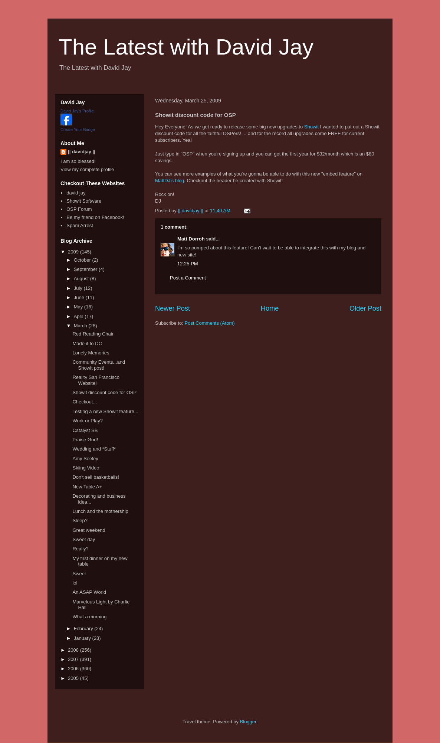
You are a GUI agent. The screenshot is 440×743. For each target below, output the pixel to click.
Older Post (365, 308)
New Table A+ (87, 487)
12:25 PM (187, 263)
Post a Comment (188, 278)
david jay (75, 193)
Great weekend (88, 530)
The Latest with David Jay (186, 47)
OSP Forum (79, 209)
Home (270, 308)
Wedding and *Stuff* (94, 449)
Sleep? (79, 520)
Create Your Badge (77, 129)
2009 (74, 252)
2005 (74, 678)
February (84, 628)
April (79, 316)
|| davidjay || (81, 151)
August (82, 278)
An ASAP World (89, 592)
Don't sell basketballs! (95, 477)
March (81, 325)
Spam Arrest (79, 225)
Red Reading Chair (93, 334)
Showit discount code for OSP (104, 392)
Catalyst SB (85, 430)
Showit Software (83, 201)
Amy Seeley (85, 458)
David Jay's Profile (77, 111)
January (83, 638)
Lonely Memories (90, 353)
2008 (74, 650)
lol (74, 583)
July (79, 288)
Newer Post (172, 308)
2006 (74, 668)
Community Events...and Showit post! (98, 365)
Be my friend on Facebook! (95, 217)
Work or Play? (87, 420)
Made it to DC (87, 343)
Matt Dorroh (191, 239)
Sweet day (83, 539)
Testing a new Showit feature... (105, 411)
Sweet (79, 573)
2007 (74, 659)
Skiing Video (85, 468)
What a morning (89, 616)
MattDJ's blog (169, 180)
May (79, 307)
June (80, 297)
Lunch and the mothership (100, 511)
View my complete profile (87, 169)
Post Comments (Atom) (210, 323)
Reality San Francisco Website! (95, 380)
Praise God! (85, 439)
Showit (311, 127)
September (86, 269)
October (83, 260)
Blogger (248, 721)
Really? (80, 548)
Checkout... (84, 402)
